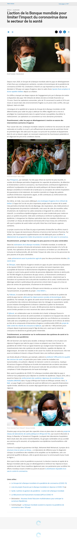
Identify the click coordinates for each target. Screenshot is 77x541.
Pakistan (12, 295)
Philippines (14, 180)
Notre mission (10, 3)
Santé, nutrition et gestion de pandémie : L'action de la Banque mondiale (37, 491)
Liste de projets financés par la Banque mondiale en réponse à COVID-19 (37, 487)
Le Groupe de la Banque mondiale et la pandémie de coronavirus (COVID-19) (39, 483)
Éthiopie (12, 265)
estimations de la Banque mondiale (27, 245)
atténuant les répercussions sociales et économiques (42, 297)
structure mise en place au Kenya (19, 450)
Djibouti (11, 313)
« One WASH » (41, 291)
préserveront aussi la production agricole (27, 258)
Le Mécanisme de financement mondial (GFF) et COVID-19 (32, 495)
